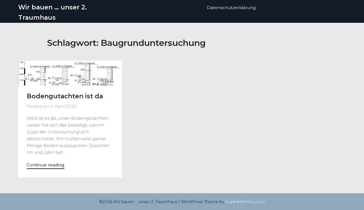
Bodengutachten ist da (65, 96)
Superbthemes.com (245, 201)
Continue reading (45, 165)
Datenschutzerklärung (231, 7)
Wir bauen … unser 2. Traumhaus (52, 12)
